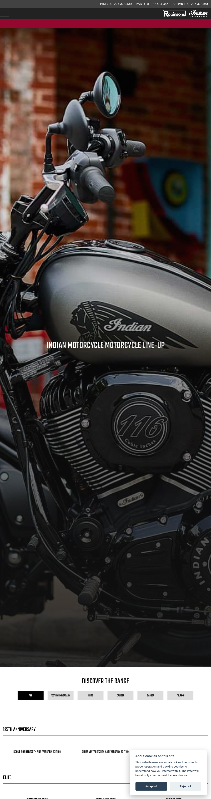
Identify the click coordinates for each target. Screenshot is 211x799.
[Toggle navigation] (4, 13)
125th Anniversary (60, 695)
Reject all (185, 786)
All (30, 695)
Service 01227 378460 (190, 4)
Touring (180, 695)
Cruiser (120, 695)
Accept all (151, 786)
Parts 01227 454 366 (152, 4)
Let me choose (177, 775)
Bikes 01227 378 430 (116, 4)
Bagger (150, 695)
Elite (90, 695)
